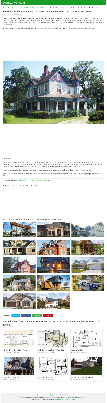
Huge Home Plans (77, 350)
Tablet (32, 180)
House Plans (6, 14)
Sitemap (39, 395)
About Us (67, 395)
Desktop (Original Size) (44, 180)
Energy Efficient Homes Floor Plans (15, 350)
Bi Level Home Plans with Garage (82, 377)
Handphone (22, 180)
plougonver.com (14, 2)
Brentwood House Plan (44, 377)
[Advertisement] (53, 45)
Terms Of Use (60, 395)
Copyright (52, 395)
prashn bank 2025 (69, 399)
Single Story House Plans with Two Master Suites (53, 350)
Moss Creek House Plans (12, 377)
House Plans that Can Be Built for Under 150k (23, 186)
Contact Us (46, 395)
